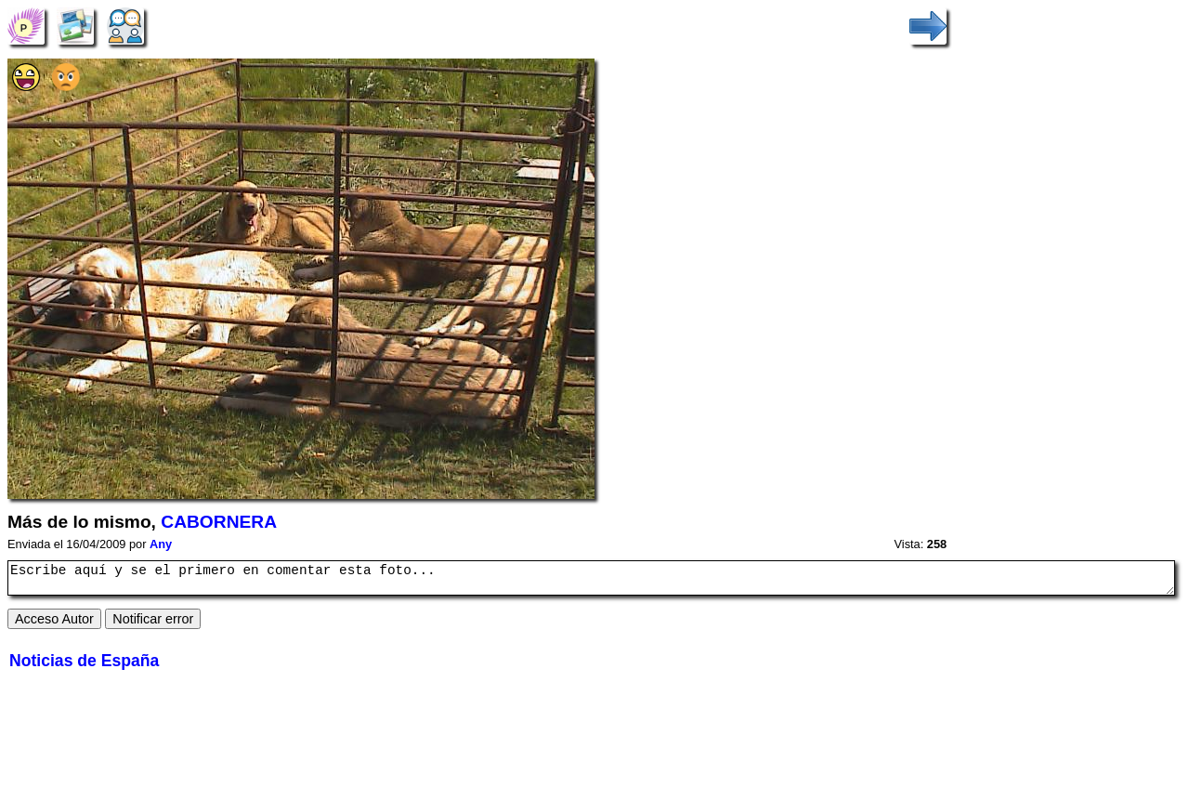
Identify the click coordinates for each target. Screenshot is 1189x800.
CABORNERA (219, 521)
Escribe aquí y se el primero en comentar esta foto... (591, 580)
